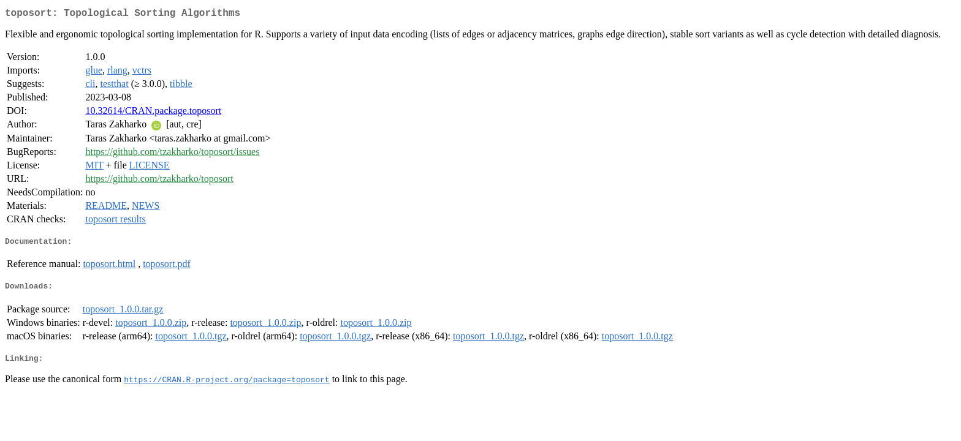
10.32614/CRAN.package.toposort (153, 113)
